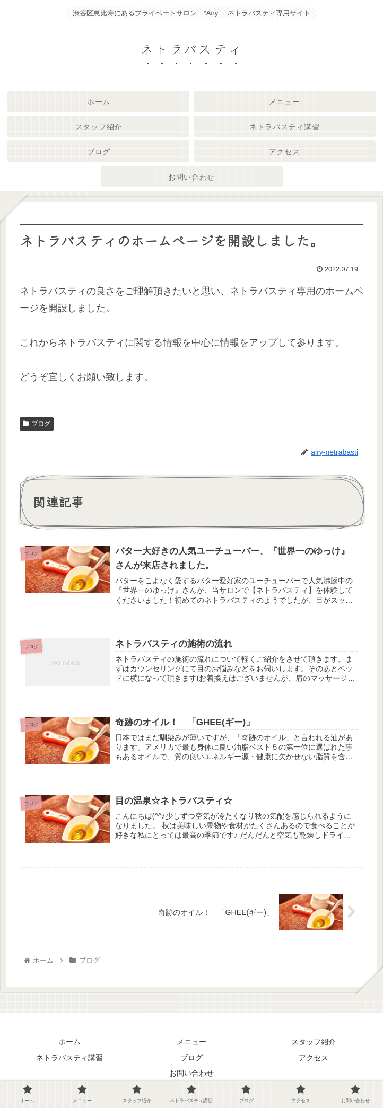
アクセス (313, 1058)
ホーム (69, 1043)
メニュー (191, 1043)
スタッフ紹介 (313, 1043)
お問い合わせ (191, 1074)
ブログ (36, 423)
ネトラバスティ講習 (69, 1058)
